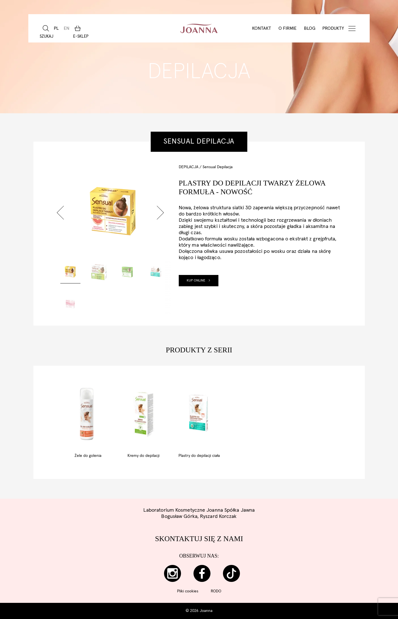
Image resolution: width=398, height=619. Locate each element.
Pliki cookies (187, 591)
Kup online (198, 280)
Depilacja (188, 167)
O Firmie (287, 28)
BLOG (309, 28)
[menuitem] (56, 28)
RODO (216, 591)
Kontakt (261, 28)
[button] (60, 212)
